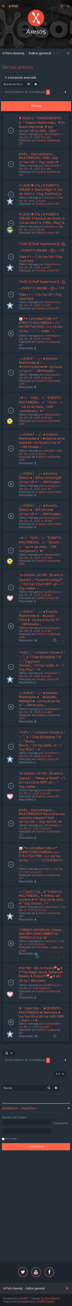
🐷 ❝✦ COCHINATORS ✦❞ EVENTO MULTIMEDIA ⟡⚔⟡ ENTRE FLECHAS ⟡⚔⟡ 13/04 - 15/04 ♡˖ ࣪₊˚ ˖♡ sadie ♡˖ (41, 325)
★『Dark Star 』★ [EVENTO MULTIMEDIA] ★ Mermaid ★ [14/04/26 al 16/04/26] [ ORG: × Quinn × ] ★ (42, 1014)
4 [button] (61, 92)
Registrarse (29, 1108)
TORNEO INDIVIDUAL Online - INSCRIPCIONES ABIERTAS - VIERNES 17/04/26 (41, 934)
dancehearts (51, 134)
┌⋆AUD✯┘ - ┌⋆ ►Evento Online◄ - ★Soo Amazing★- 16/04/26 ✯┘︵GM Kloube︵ (41, 478)
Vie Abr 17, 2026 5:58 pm (34, 988)
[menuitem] (13, 6)
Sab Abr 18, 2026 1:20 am (34, 305)
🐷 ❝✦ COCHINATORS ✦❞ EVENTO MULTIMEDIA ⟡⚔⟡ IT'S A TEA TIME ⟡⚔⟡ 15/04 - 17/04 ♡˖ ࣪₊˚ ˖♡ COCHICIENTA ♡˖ (40, 856)
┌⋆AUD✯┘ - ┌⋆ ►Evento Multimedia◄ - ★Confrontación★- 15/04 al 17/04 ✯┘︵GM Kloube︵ (40, 365)
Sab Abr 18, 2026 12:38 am (35, 520)
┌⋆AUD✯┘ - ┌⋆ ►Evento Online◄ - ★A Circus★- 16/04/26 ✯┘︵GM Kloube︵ (41, 510)
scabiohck (50, 941)
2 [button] (52, 92)
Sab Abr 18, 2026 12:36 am (35, 557)
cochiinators (51, 335)
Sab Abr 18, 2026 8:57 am (34, 137)
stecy (47, 868)
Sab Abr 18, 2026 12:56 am (35, 417)
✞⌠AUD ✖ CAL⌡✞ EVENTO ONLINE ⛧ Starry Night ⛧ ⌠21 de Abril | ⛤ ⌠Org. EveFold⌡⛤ (40, 189)
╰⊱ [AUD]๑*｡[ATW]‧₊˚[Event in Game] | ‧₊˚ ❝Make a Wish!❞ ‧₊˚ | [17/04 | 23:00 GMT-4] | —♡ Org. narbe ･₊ (42, 779)
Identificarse (10, 1108)
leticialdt (49, 450)
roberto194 (51, 906)
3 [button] (56, 92)
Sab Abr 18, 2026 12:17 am (35, 631)
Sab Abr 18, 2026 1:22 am (34, 267)
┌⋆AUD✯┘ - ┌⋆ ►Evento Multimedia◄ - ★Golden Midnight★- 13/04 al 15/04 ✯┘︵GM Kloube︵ (39, 699)
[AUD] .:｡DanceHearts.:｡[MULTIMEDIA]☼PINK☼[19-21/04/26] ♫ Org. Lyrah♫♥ (38, 158)
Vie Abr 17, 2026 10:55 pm (35, 828)
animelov (49, 197)
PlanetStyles (52, 1298)
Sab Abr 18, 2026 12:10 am (35, 712)
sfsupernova (51, 264)
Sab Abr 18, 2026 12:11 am (35, 676)
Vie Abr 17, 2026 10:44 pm (41, 870)
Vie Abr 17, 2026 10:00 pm (42, 908)
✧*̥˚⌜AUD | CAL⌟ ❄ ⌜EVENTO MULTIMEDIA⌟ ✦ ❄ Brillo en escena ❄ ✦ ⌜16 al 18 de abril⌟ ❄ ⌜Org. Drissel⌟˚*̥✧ (42, 897)
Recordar (11, 1138)
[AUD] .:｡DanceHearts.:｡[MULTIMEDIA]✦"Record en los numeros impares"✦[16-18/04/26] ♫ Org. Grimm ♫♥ (42, 816)
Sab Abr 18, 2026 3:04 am (41, 199)
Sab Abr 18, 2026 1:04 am (34, 338)
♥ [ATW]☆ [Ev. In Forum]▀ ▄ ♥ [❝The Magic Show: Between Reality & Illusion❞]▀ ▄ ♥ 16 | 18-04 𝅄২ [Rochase (41, 974)
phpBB (23, 1298)
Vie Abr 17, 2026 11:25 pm (34, 793)
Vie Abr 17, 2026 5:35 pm (34, 1026)
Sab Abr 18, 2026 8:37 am (35, 168)
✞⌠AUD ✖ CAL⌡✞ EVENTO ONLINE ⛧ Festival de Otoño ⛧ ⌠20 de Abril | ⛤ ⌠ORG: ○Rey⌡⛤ (42, 218)
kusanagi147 (51, 374)
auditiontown (52, 591)
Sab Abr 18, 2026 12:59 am (35, 377)
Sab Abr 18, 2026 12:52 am (40, 452)
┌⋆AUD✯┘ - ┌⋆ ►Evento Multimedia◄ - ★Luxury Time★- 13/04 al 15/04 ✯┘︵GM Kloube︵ (39, 618)
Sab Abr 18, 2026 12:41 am (35, 488)
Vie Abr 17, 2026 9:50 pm (41, 943)
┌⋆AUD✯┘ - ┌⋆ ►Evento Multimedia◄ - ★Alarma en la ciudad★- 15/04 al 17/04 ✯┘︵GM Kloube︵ (42, 440)
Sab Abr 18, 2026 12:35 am (35, 594)
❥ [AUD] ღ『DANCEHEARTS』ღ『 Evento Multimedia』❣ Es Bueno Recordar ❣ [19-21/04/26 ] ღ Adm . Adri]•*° (42, 124)
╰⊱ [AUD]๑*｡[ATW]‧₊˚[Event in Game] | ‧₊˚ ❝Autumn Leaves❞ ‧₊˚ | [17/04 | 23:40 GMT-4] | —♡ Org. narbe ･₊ (41, 581)
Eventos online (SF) (48, 203)
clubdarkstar (52, 1023)
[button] (65, 92)
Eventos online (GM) (48, 492)
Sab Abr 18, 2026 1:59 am (41, 228)
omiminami (51, 673)
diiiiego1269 (51, 414)
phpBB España (45, 1301)
